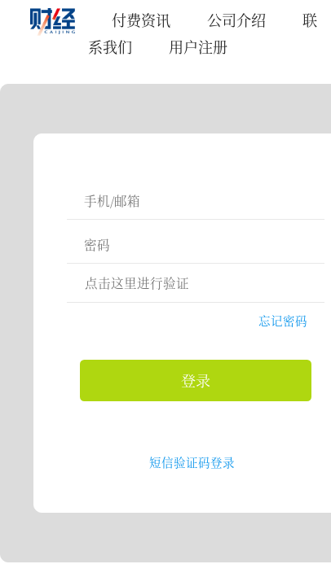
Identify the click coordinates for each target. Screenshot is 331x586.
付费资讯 (141, 19)
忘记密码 (282, 320)
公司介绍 (236, 19)
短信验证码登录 (192, 461)
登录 (195, 380)
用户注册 (198, 46)
